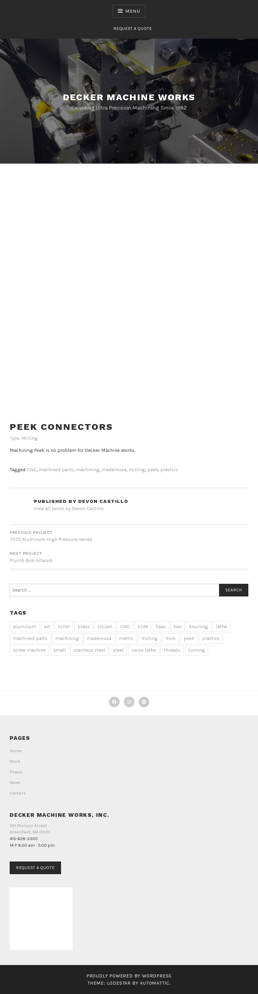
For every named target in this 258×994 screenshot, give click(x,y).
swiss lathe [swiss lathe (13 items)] (143, 650)
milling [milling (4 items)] (149, 638)
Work (15, 761)
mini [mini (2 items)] (171, 638)
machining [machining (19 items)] (67, 638)
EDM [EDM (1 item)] (143, 626)
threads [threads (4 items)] (172, 650)
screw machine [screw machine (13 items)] (29, 650)
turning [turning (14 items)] (196, 650)
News (15, 782)
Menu (132, 11)
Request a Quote (132, 28)
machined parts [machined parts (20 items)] (30, 638)
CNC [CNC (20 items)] (125, 626)
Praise (16, 772)
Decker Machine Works (129, 97)
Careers (18, 793)
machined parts (56, 469)
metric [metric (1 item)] (126, 638)
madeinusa (114, 469)
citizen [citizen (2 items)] (105, 626)
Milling (30, 438)
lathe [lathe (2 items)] (221, 626)
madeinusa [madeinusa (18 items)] (99, 638)
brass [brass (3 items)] (84, 626)
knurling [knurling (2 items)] (198, 626)
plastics (169, 469)
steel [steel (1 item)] (118, 650)
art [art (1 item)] (47, 626)
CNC (32, 469)
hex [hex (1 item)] (177, 626)
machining (87, 469)
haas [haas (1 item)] (161, 626)
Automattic (154, 983)
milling (137, 469)
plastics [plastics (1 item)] (211, 638)
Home (16, 750)
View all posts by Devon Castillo (69, 508)
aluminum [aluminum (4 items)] (24, 626)
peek (152, 469)
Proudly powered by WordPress (129, 976)
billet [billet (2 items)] (64, 626)
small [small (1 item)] (59, 650)
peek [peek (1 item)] (189, 638)
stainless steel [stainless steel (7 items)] (89, 650)
